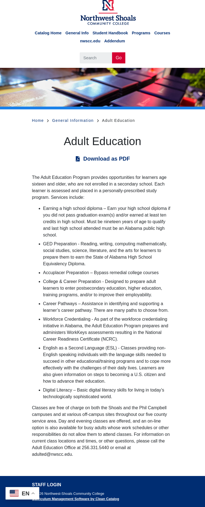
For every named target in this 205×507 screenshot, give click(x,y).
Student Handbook (110, 33)
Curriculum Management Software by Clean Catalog (75, 499)
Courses (162, 33)
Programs (141, 33)
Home (40, 120)
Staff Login (46, 484)
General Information (75, 120)
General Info (77, 33)
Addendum (114, 41)
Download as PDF (106, 159)
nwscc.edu (90, 41)
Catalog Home (48, 33)
